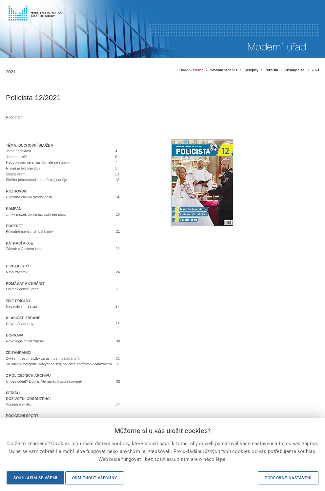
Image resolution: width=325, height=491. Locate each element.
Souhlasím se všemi (35, 478)
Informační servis (223, 70)
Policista (271, 70)
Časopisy (250, 70)
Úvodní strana (191, 70)
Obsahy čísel (294, 70)
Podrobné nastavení (288, 478)
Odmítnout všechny (94, 478)
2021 (315, 70)
